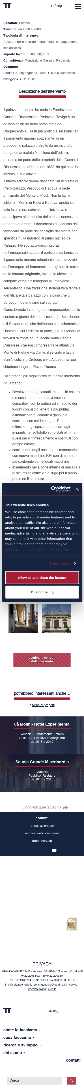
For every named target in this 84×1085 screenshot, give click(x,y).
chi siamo (14, 1053)
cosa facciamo (18, 1038)
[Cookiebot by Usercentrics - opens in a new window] (53, 489)
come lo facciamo (22, 1030)
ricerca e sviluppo (22, 1045)
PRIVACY (42, 964)
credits (52, 989)
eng (59, 6)
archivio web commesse (42, 833)
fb (32, 850)
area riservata (42, 841)
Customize (42, 592)
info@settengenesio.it (18, 985)
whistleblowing (37, 989)
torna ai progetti (43, 705)
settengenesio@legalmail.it (50, 985)
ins (25, 850)
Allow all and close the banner (42, 577)
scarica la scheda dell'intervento (42, 659)
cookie (73, 985)
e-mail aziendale (42, 825)
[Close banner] (77, 489)
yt (54, 850)
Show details (60, 563)
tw (40, 850)
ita (52, 6)
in (47, 850)
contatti (42, 818)
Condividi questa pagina (42, 807)
